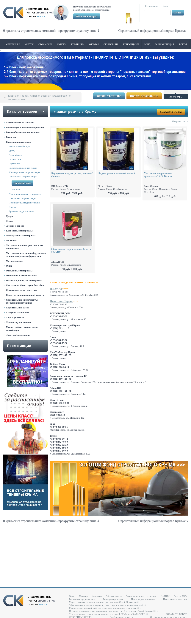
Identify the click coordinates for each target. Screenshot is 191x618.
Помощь (83, 596)
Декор (9, 221)
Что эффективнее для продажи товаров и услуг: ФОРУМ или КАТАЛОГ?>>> (109, 614)
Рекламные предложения (82, 599)
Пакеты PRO (180, 596)
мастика (16, 189)
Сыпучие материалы (17, 312)
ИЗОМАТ (56, 288)
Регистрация (151, 5)
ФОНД (147, 44)
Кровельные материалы (19, 230)
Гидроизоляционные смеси (23, 167)
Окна (9, 265)
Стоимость (45, 44)
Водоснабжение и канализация (23, 132)
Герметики (14, 163)
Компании (77, 44)
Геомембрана (15, 155)
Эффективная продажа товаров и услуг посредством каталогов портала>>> (107, 605)
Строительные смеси (17, 307)
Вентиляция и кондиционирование (25, 127)
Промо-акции (19, 345)
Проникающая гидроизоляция (24, 202)
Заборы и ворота (15, 225)
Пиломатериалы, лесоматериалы (24, 280)
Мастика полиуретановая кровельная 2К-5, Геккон (158, 175)
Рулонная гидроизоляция (22, 211)
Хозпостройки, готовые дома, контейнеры (22, 328)
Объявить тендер (109, 96)
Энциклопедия (164, 44)
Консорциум (131, 44)
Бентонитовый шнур (19, 146)
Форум (183, 44)
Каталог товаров (22, 111)
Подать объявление (144, 96)
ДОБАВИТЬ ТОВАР (176, 614)
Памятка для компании (143, 599)
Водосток (11, 137)
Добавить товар (171, 111)
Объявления (111, 44)
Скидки (61, 44)
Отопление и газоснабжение (21, 275)
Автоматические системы (20, 122)
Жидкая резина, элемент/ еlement (116, 173)
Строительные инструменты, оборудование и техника (22, 301)
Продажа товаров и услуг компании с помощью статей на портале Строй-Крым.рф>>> (113, 611)
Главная (13, 95)
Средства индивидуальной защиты (25, 294)
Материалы (13, 44)
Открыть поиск (180, 121)
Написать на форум (86, 16)
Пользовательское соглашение (141, 596)
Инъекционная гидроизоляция (24, 172)
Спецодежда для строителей (21, 290)
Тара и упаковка (15, 317)
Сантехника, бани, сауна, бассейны (25, 285)
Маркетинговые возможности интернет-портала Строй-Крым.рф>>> (104, 602)
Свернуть (175, 97)
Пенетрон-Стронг (61, 301)
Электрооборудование (18, 334)
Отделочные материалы (19, 270)
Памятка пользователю (175, 599)
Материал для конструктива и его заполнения (24, 247)
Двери (9, 216)
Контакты (97, 596)
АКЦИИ (165, 596)
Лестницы (11, 240)
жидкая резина (61, 95)
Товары (24, 95)
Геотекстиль (15, 159)
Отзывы (94, 44)
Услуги (29, 44)
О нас (72, 596)
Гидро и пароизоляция (18, 141)
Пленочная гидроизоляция (22, 198)
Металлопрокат (14, 260)
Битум (12, 150)
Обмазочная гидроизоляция (23, 176)
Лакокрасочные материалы (21, 235)
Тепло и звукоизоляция (19, 322)
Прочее (12, 207)
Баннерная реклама (113, 599)
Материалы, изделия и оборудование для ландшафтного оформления (26, 254)
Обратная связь (113, 596)
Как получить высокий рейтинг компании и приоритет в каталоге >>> (105, 608)
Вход (165, 5)
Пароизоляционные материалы (25, 194)
